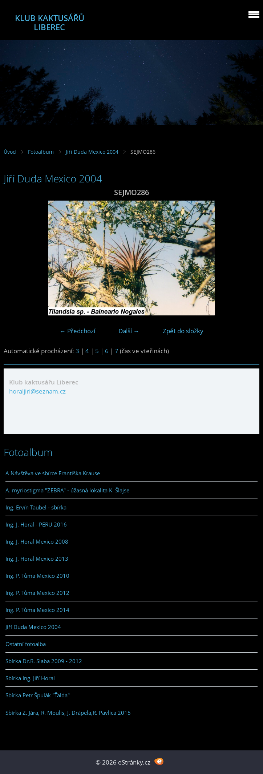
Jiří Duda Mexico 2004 (92, 151)
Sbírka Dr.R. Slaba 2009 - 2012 (43, 661)
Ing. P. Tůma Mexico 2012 (37, 592)
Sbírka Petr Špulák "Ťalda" (37, 695)
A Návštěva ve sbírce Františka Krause (52, 473)
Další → (128, 331)
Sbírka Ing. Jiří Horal (30, 678)
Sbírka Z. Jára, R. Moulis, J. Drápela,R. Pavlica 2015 (68, 712)
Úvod (10, 151)
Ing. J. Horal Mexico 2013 (36, 558)
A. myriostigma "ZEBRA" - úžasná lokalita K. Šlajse (67, 490)
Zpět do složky (183, 331)
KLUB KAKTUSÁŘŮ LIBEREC (49, 22)
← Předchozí (77, 331)
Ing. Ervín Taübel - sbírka (35, 507)
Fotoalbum (41, 151)
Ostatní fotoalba (25, 644)
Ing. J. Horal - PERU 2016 (36, 524)
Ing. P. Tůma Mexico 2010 (37, 575)
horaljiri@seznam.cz (37, 391)
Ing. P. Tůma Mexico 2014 (37, 609)
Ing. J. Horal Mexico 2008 (36, 541)
